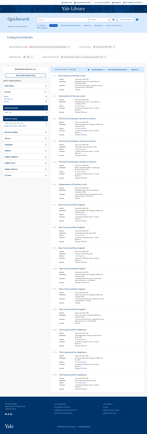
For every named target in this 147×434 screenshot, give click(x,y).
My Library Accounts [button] (132, 2)
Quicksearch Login (82, 2)
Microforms (8, 99)
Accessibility (108, 404)
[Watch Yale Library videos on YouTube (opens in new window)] (11, 414)
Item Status (9, 85)
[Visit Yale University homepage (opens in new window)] (9, 425)
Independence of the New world (72, 184)
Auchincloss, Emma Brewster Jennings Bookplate (48, 47)
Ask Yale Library (102, 3)
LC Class (8, 175)
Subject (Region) (11, 157)
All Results (41, 25)
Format (8, 92)
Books (6, 96)
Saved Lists (67, 2)
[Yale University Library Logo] (73, 9)
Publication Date (11, 108)
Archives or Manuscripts (71, 25)
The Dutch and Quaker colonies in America (77, 118)
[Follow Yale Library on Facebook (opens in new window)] (6, 414)
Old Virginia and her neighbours (73, 330)
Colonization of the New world (71, 76)
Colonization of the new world (71, 96)
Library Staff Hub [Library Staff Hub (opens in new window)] (109, 413)
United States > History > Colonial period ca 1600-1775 (81, 57)
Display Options (97, 70)
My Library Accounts (62, 407)
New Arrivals (42, 28)
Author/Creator (11, 118)
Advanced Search (126, 19)
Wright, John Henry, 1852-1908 (15, 126)
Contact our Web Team (63, 413)
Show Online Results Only (25, 75)
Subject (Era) (10, 163)
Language (8, 144)
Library (7, 138)
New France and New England (71, 205)
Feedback (116, 2)
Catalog (53, 25)
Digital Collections (114, 25)
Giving (105, 407)
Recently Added (11, 132)
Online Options (81, 128)
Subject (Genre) (11, 169)
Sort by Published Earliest (117, 70)
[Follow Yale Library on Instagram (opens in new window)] (8, 414)
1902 (26, 57)
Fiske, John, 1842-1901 (102, 47)
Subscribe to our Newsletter (65, 410)
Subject (8, 150)
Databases (98, 25)
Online (6, 102)
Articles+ (87, 25)
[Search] (63, 19)
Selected (134, 70)
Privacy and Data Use (111, 410)
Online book (80, 106)
